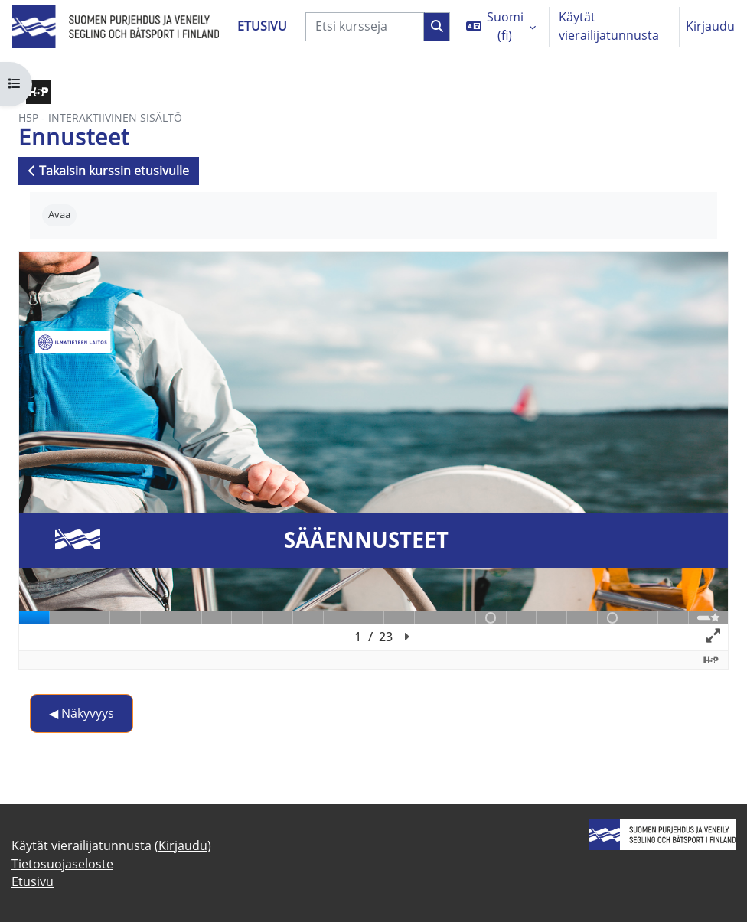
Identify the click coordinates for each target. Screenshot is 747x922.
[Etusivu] (115, 27)
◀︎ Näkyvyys (81, 713)
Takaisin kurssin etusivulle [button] (108, 170)
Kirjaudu (710, 26)
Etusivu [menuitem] (262, 26)
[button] (501, 27)
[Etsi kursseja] (364, 26)
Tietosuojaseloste (62, 863)
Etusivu (32, 881)
